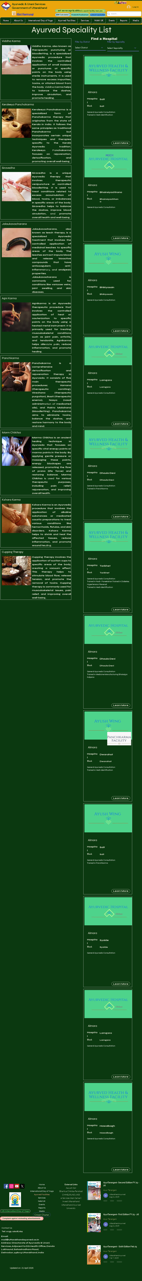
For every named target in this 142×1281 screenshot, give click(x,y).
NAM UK (41, 1201)
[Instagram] (11, 1186)
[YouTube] (16, 1186)
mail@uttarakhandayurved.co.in (20, 1239)
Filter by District (82, 42)
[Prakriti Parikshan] (80, 14)
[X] (22, 1186)
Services (41, 1198)
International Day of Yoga (42, 1191)
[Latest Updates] (98, 14)
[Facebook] (6, 1186)
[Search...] (123, 13)
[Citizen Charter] (41, 1215)
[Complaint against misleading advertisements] (21, 1218)
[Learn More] (120, 143)
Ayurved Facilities (42, 1194)
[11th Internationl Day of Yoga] (15, 1211)
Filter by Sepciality (116, 42)
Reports (41, 1208)
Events (42, 1204)
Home (42, 1184)
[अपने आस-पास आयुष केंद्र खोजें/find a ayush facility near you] (80, 10)
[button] (62, 14)
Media (42, 1211)
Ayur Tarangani (110, 1190)
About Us (42, 1188)
